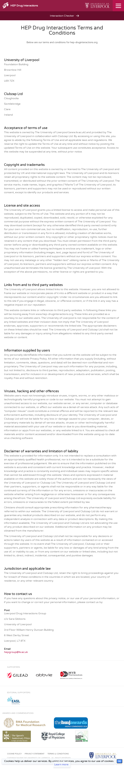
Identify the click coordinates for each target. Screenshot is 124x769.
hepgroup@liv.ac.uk (16, 652)
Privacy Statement (34, 754)
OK (119, 761)
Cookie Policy (14, 754)
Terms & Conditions (58, 754)
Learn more (61, 764)
